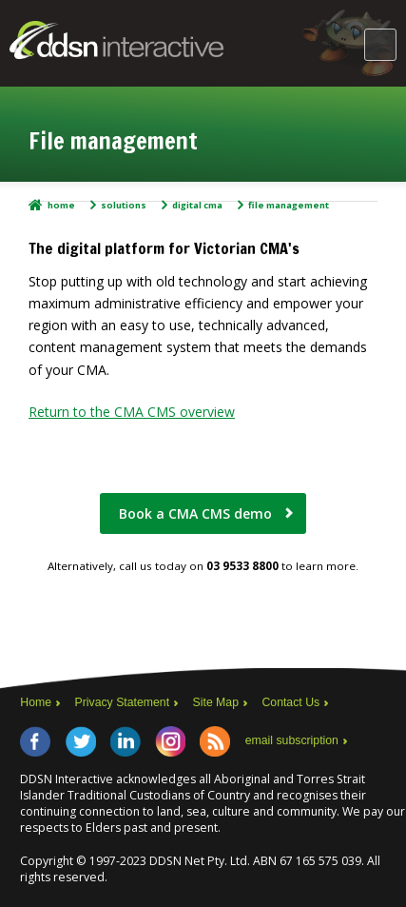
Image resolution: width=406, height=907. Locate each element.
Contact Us (290, 702)
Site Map (216, 702)
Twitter (81, 741)
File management (288, 205)
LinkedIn (125, 741)
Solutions (123, 205)
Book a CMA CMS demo (195, 513)
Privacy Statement (122, 702)
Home (61, 205)
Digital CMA (197, 205)
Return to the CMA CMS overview (132, 412)
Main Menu (380, 45)
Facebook (35, 741)
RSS (215, 741)
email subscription (291, 740)
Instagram (170, 741)
